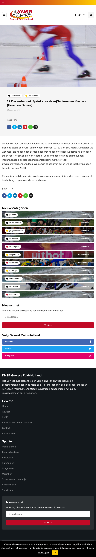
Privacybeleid (9, 433)
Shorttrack (7, 490)
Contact (6, 428)
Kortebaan (7, 457)
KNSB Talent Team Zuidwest (17, 422)
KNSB (5, 417)
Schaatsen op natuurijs (14, 479)
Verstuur (48, 325)
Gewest (6, 411)
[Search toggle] (91, 15)
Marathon (7, 473)
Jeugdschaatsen (10, 452)
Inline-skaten (9, 446)
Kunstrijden (8, 463)
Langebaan (8, 468)
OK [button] (55, 553)
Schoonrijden (9, 484)
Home (5, 406)
